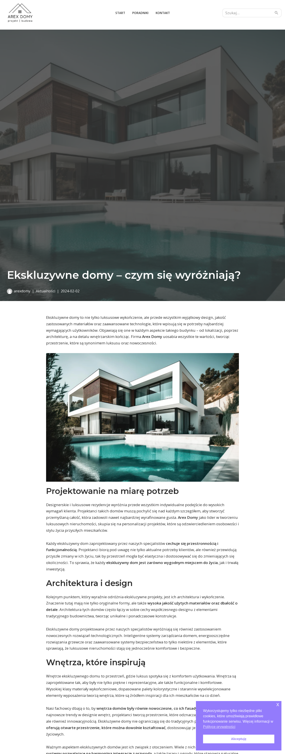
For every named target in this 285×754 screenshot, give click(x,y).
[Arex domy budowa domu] (20, 13)
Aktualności (45, 291)
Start (120, 13)
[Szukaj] (247, 12)
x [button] (277, 704)
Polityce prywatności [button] (219, 727)
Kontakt (163, 13)
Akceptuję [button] (238, 739)
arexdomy (22, 291)
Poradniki (140, 13)
